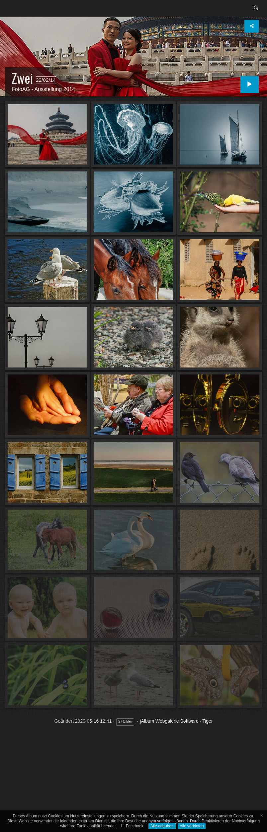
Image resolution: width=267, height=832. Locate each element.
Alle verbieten (192, 826)
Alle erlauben (162, 826)
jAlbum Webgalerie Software (169, 721)
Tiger (207, 721)
